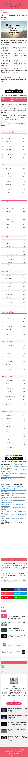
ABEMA (13, 89)
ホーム (5, 749)
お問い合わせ (17, 749)
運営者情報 (22, 749)
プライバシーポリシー (10, 749)
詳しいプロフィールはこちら (14, 703)
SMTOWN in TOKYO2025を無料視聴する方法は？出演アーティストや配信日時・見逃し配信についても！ (17, 616)
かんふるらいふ (14, 6)
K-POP (3, 607)
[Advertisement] (14, 543)
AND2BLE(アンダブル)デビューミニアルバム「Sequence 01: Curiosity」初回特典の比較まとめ (17, 738)
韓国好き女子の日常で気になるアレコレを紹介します (14, 751)
